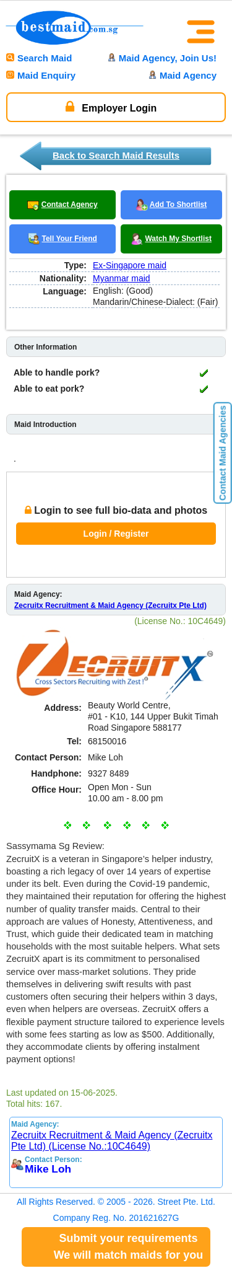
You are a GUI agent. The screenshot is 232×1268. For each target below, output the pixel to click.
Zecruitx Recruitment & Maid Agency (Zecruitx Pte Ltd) (110, 605)
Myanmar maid (121, 278)
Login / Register (116, 534)
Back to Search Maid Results (116, 155)
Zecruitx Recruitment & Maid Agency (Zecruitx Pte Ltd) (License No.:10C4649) (111, 1140)
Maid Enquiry (40, 75)
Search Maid (39, 58)
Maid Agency (182, 75)
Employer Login (111, 106)
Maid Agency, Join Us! (162, 58)
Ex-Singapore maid (129, 265)
